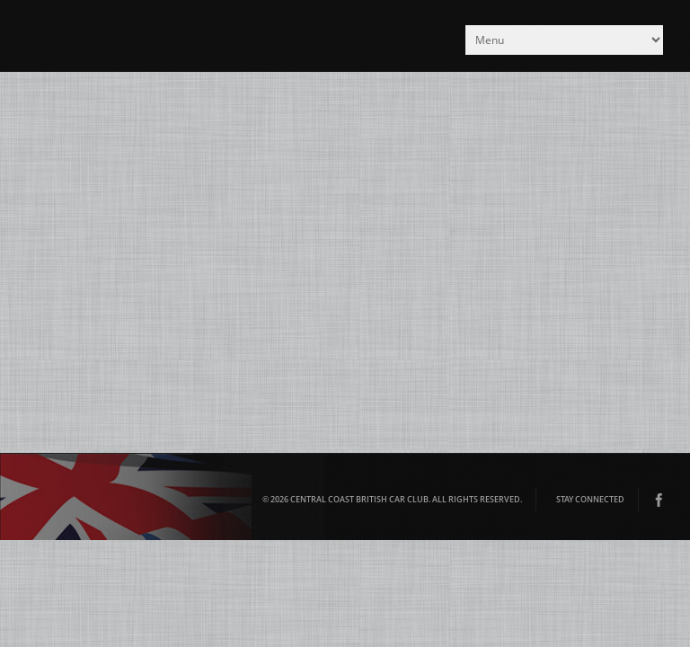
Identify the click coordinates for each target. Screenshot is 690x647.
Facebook (658, 499)
